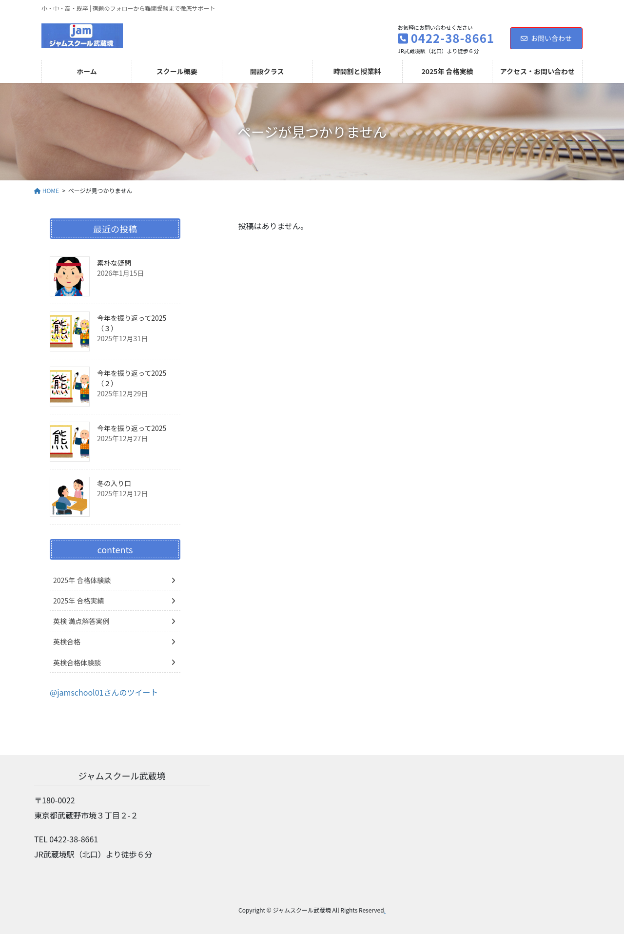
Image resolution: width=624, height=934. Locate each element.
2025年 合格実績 (78, 600)
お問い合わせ (546, 38)
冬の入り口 (114, 483)
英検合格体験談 (77, 662)
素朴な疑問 (114, 263)
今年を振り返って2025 (131, 428)
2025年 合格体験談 (82, 580)
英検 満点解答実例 (81, 621)
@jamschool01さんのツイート (104, 692)
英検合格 (66, 641)
